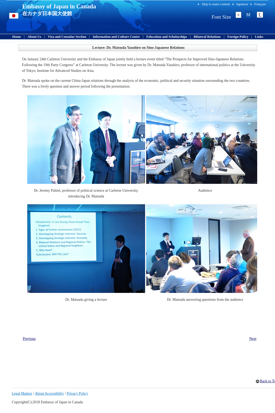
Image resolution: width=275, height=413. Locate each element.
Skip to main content (216, 4)
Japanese (242, 4)
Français (260, 4)
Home (16, 37)
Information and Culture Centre (116, 37)
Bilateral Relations (207, 37)
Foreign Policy (237, 37)
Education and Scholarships (166, 37)
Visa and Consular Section (67, 37)
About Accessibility (49, 393)
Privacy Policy (77, 393)
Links (259, 37)
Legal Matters (22, 393)
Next (252, 339)
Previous (29, 339)
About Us (34, 37)
